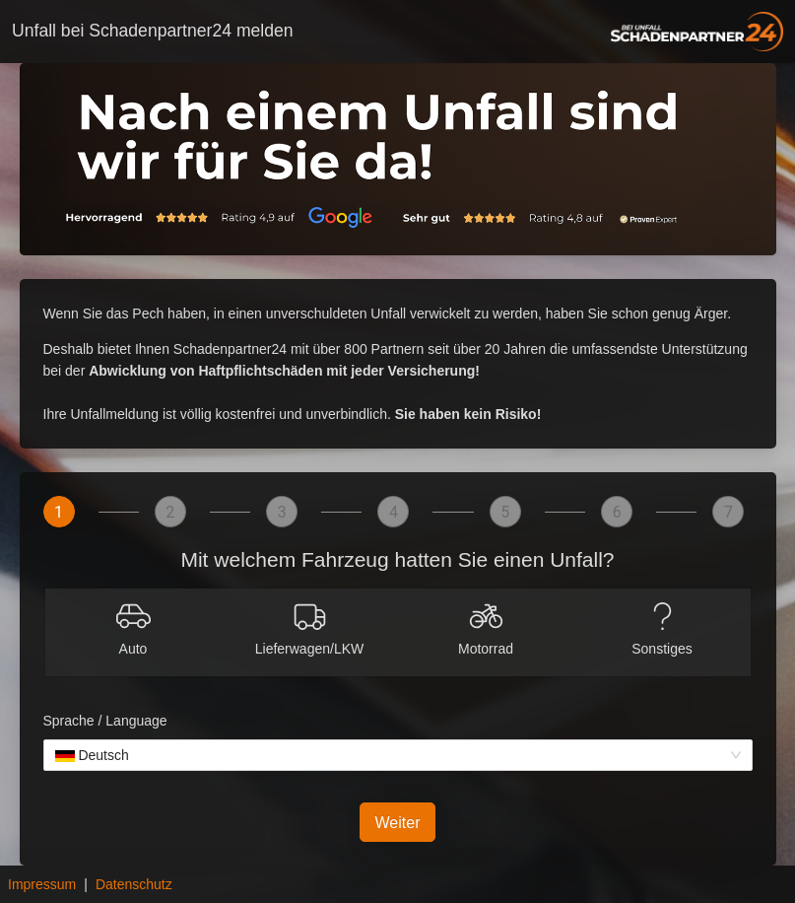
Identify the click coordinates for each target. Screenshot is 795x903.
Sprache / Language (105, 721)
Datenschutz (134, 884)
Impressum (42, 884)
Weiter (398, 822)
